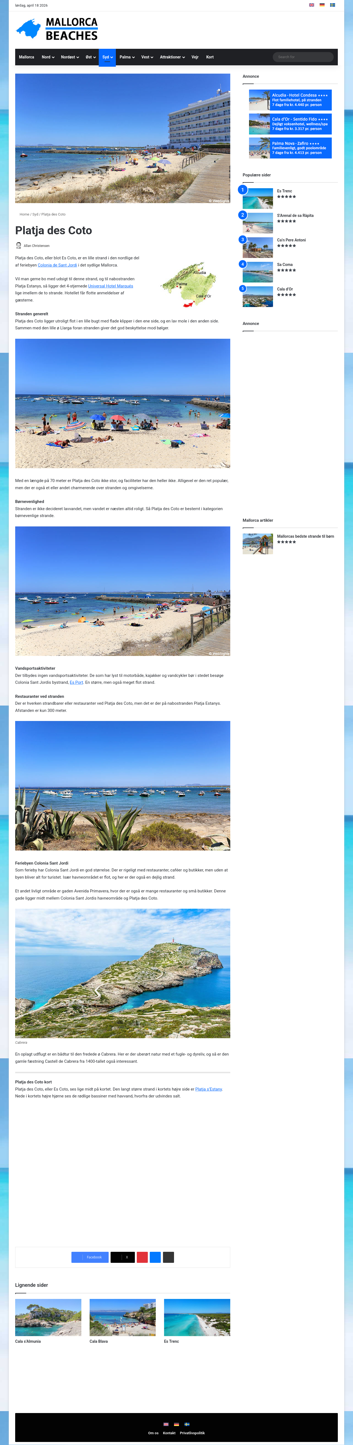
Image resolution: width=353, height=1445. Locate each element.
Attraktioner (170, 57)
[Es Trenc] (197, 1317)
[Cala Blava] (123, 1317)
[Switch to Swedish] (332, 5)
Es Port (76, 682)
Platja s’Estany (208, 1089)
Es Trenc (171, 1341)
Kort (210, 57)
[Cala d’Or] (258, 296)
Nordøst (68, 57)
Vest (145, 57)
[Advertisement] (231, 29)
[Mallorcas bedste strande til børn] (258, 544)
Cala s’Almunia (28, 1341)
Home (22, 214)
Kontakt (169, 1433)
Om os (153, 1433)
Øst (89, 57)
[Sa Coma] (258, 272)
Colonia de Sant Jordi (57, 265)
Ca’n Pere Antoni (291, 240)
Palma (125, 57)
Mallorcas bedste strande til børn (305, 536)
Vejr (195, 57)
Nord (46, 57)
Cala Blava (99, 1341)
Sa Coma (285, 264)
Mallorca (26, 57)
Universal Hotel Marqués (110, 286)
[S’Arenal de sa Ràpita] (258, 223)
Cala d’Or (285, 289)
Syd (106, 57)
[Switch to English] (311, 5)
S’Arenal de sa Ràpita (295, 215)
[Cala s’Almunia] (48, 1317)
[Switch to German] (322, 5)
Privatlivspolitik (192, 1433)
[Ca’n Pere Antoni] (258, 247)
